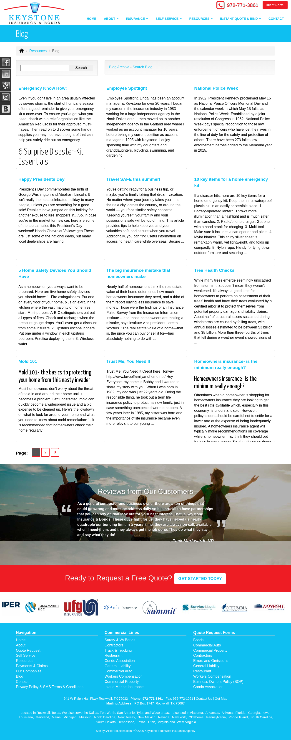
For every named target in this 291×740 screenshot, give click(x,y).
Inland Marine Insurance (124, 687)
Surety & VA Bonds (120, 640)
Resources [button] (201, 18)
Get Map (221, 698)
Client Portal (275, 5)
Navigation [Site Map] (26, 632)
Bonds (198, 640)
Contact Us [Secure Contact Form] (204, 698)
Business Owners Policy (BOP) (218, 682)
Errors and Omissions (210, 661)
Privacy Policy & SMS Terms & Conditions (49, 687)
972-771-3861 (242, 5)
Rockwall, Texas (48, 713)
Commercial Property (122, 682)
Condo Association (120, 661)
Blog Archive (119, 67)
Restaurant (113, 655)
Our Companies (28, 671)
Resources (38, 51)
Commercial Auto (118, 671)
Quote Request (28, 650)
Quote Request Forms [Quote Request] (214, 632)
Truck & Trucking (118, 650)
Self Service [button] (169, 18)
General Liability (118, 666)
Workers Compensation (124, 676)
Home (91, 18)
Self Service (25, 655)
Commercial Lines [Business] (122, 632)
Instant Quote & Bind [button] (240, 18)
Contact (276, 18)
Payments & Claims (32, 666)
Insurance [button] (137, 18)
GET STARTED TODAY (200, 578)
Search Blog (142, 67)
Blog (19, 676)
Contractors (114, 645)
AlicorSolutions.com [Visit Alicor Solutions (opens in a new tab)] (119, 730)
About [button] (111, 18)
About (20, 645)
